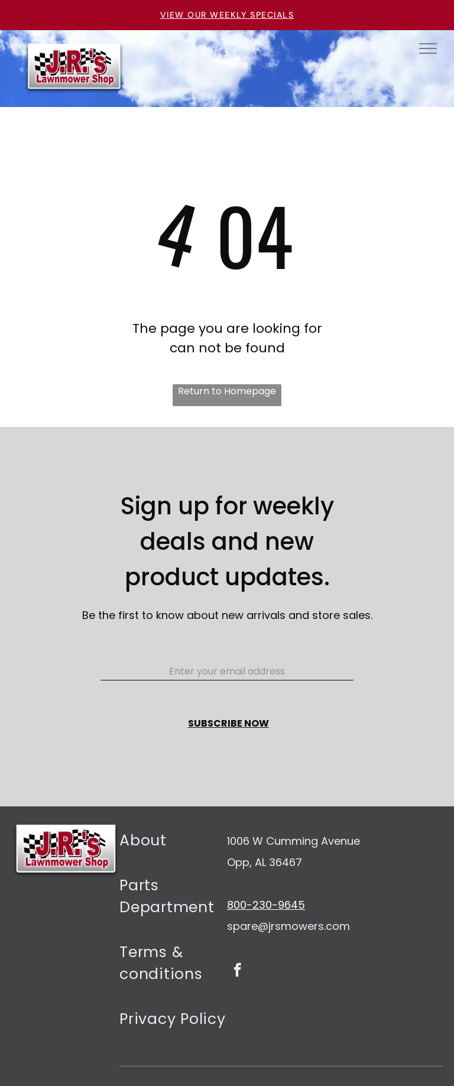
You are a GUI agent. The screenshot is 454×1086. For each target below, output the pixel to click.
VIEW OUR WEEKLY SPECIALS (227, 14)
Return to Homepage (227, 391)
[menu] (428, 48)
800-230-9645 (266, 904)
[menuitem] (173, 847)
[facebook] (237, 971)
